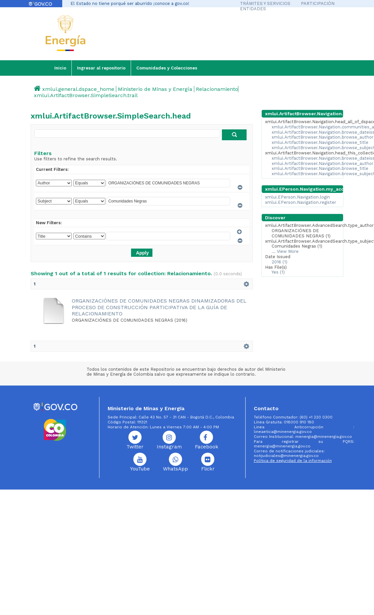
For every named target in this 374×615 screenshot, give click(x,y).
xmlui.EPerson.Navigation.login (297, 197)
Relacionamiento (217, 89)
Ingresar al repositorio (101, 68)
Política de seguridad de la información (293, 460)
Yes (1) (278, 272)
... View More (285, 251)
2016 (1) (279, 261)
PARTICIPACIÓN (317, 3)
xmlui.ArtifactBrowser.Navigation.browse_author (322, 137)
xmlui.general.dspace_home (78, 89)
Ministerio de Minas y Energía (155, 89)
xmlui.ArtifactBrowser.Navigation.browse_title (320, 142)
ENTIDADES (253, 8)
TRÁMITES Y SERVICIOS (265, 3)
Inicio (60, 68)
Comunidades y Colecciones (166, 68)
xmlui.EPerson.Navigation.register (300, 202)
